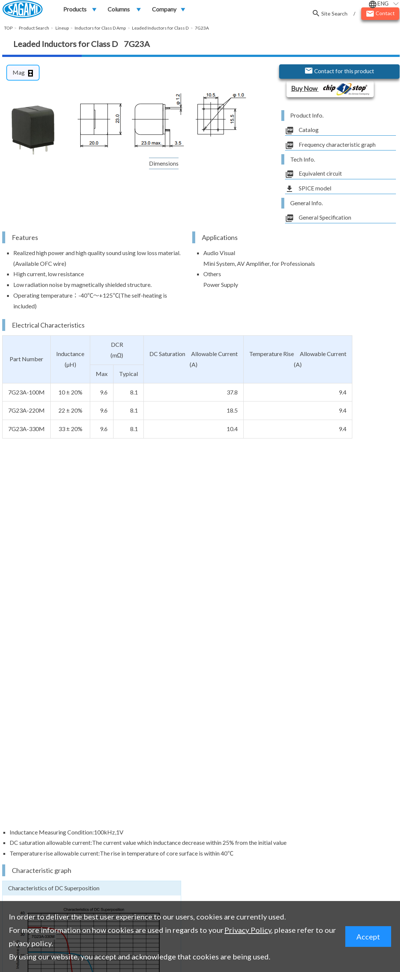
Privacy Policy (247, 929)
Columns (119, 9)
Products (75, 9)
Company (164, 9)
